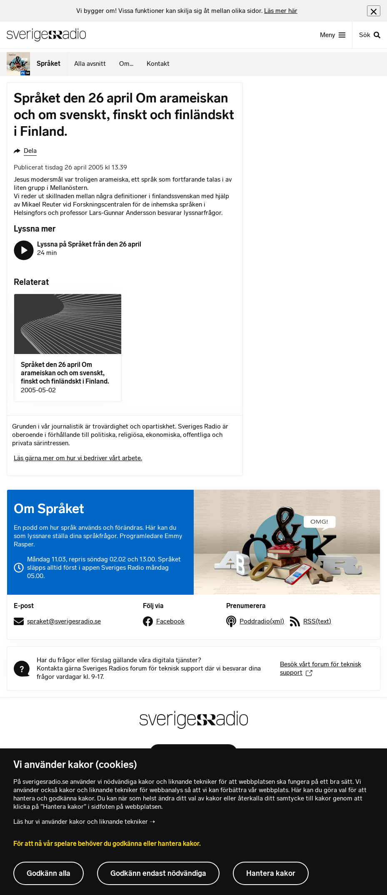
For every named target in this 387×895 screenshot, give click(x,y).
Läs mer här (280, 11)
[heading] (186, 11)
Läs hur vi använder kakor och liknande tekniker (80, 821)
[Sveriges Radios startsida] (46, 35)
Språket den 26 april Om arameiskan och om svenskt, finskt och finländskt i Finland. (65, 373)
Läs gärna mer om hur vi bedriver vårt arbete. (78, 458)
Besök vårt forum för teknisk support (320, 668)
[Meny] (332, 35)
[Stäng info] (373, 10)
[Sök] (369, 35)
